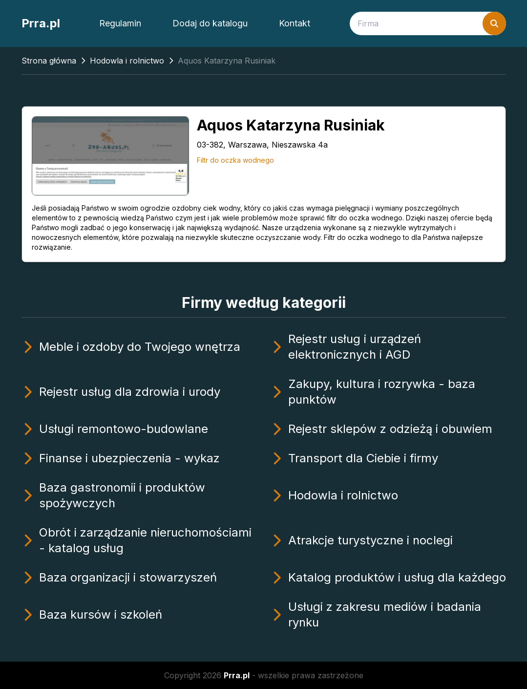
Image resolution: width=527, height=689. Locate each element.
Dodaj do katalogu (210, 23)
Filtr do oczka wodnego (235, 160)
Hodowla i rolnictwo (127, 60)
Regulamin (120, 23)
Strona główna (48, 60)
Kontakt (294, 23)
